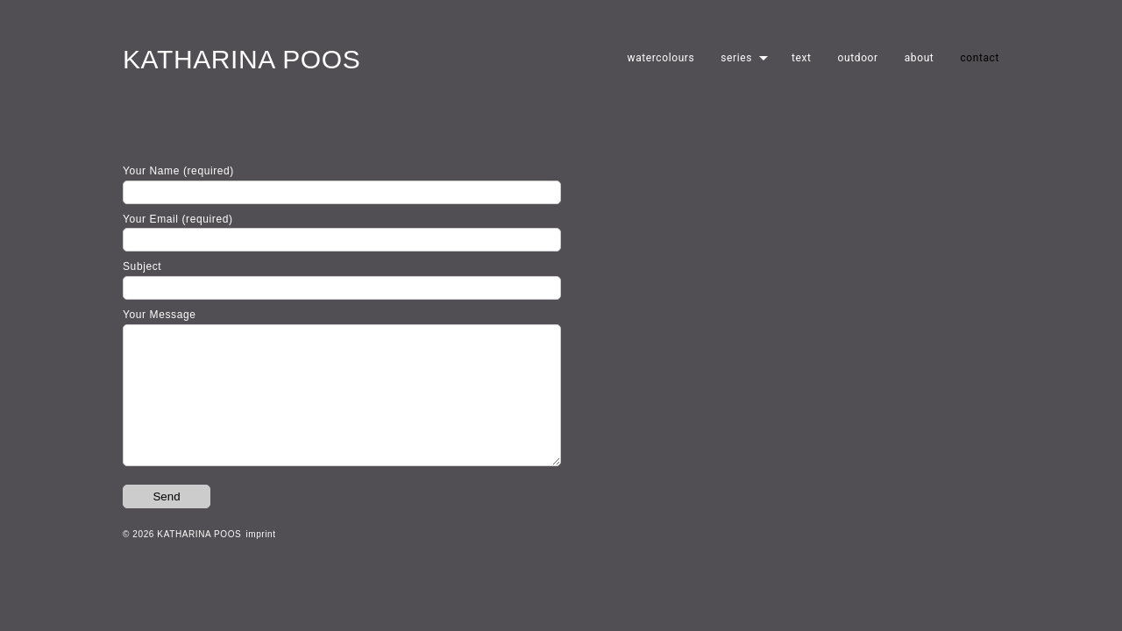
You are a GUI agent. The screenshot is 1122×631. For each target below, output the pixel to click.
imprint (260, 560)
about (919, 58)
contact (979, 58)
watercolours (661, 58)
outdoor (858, 58)
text (802, 58)
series (736, 58)
